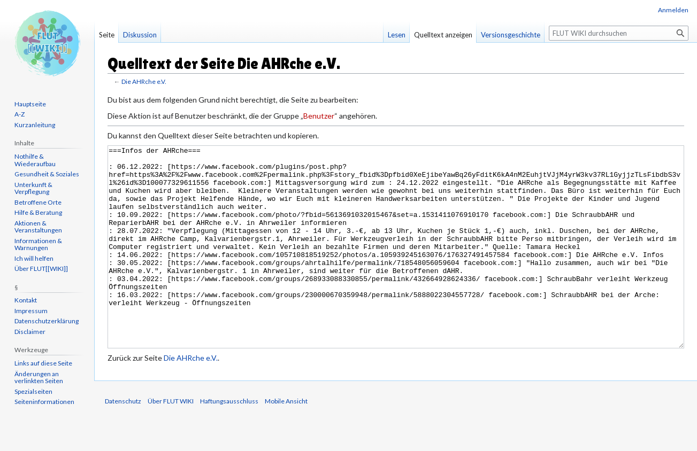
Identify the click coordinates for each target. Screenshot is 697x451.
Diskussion (140, 34)
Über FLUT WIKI (171, 441)
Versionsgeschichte (510, 34)
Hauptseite (30, 104)
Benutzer (318, 115)
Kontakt (25, 300)
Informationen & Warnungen (38, 244)
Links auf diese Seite (43, 363)
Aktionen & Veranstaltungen (38, 227)
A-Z (19, 114)
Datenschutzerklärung (46, 321)
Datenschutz (123, 441)
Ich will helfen (33, 258)
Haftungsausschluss (229, 441)
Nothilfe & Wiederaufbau (35, 160)
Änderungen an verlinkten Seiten (38, 377)
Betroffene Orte (38, 202)
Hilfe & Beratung (38, 212)
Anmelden (673, 10)
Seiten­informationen (44, 402)
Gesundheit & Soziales (46, 174)
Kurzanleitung (34, 125)
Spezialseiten (33, 391)
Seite (106, 34)
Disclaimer (29, 332)
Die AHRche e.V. (143, 81)
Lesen (396, 34)
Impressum (31, 311)
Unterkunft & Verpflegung (33, 188)
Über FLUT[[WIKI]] (41, 269)
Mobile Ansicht (286, 441)
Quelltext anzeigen (443, 34)
